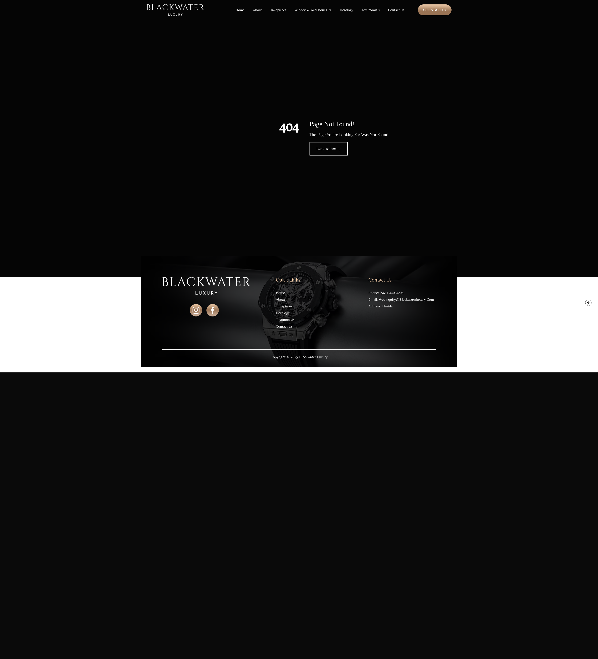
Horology (346, 10)
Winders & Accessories (313, 10)
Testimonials (371, 10)
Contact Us (396, 10)
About (257, 10)
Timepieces (278, 10)
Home (240, 10)
